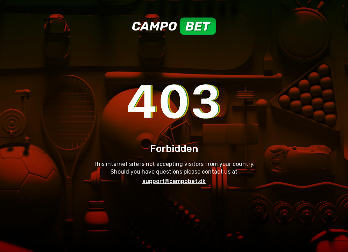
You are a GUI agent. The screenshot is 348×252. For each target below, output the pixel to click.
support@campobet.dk (174, 181)
